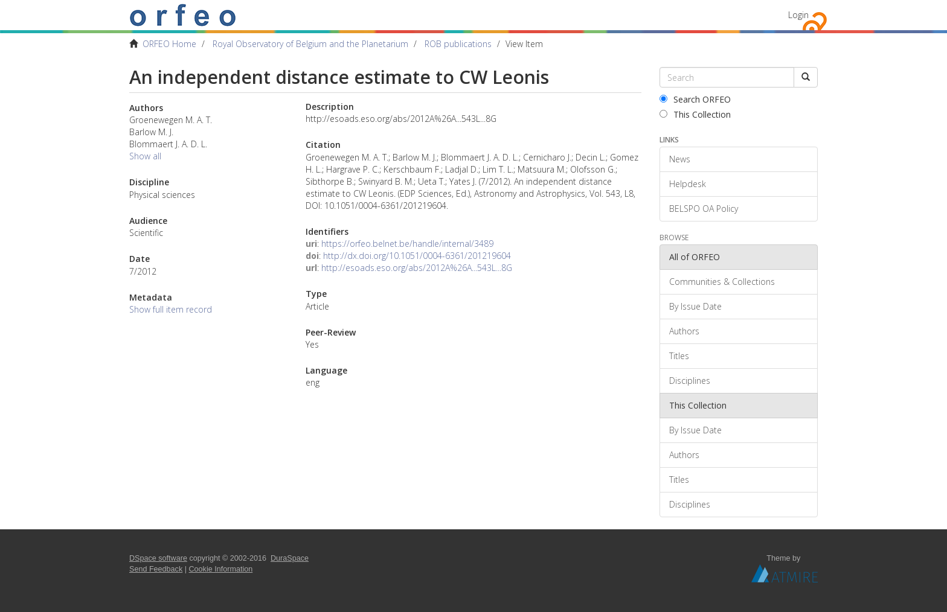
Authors (684, 331)
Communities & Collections (722, 281)
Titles (679, 356)
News (679, 159)
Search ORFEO (695, 99)
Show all (145, 156)
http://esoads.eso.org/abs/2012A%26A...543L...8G (416, 267)
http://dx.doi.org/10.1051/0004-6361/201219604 (417, 255)
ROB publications (458, 43)
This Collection (695, 114)
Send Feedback (155, 569)
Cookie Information (221, 569)
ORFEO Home (169, 43)
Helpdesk (687, 184)
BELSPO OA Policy (703, 208)
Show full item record (170, 309)
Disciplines (689, 380)
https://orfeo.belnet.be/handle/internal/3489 (407, 243)
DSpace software (158, 558)
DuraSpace (290, 558)
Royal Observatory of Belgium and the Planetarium (310, 43)
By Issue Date (695, 306)
